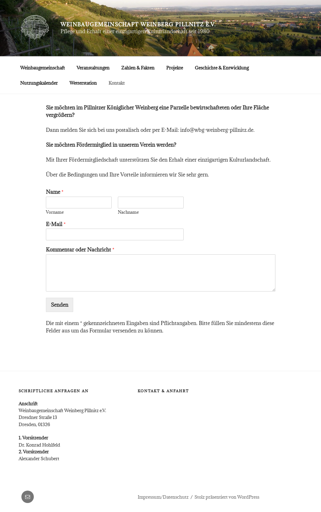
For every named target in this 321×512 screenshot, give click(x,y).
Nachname (128, 212)
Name (55, 192)
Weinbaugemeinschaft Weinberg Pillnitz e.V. (138, 24)
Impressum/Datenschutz (163, 497)
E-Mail (56, 224)
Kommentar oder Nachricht (80, 250)
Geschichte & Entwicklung (222, 68)
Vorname (55, 212)
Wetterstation (83, 83)
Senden (59, 304)
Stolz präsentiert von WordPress (226, 497)
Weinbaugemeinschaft (42, 68)
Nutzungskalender (39, 83)
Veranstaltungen (93, 68)
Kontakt (117, 83)
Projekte (174, 68)
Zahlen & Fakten (137, 68)
